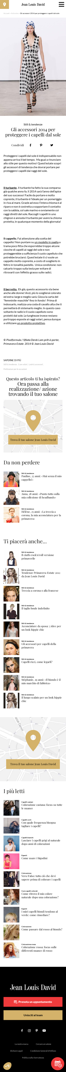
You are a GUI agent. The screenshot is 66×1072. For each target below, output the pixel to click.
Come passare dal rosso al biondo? (41, 929)
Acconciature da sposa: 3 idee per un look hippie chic (41, 628)
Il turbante (10, 187)
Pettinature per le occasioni (15, 369)
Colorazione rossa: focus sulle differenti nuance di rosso (39, 949)
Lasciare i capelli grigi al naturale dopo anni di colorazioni (40, 842)
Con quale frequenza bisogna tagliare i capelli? (38, 824)
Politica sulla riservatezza (33, 1057)
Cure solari (22, 364)
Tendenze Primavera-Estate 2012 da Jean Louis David (40, 574)
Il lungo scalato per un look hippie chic (41, 699)
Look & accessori (36, 364)
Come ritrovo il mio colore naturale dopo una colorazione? (40, 895)
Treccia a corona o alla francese (39, 590)
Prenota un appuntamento (33, 1002)
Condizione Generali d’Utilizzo (43, 1051)
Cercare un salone (43, 1044)
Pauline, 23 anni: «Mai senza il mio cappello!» (41, 478)
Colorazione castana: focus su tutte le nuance (41, 806)
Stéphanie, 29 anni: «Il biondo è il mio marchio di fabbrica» (41, 681)
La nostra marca (21, 1044)
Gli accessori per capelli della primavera (38, 645)
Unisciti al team (33, 1015)
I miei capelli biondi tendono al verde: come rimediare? (39, 913)
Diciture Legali (16, 1051)
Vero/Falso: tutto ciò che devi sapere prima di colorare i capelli (41, 877)
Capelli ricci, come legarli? (36, 662)
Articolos (14, 13)
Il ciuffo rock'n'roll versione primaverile (37, 556)
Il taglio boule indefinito (35, 608)
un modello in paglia (46, 242)
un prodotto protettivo (31, 323)
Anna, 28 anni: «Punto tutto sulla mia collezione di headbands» (40, 495)
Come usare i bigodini (34, 858)
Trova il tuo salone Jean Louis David (33, 440)
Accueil (7, 13)
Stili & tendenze (10, 364)
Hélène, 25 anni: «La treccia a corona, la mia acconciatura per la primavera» (41, 515)
